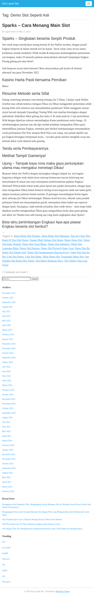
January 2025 (7, 339)
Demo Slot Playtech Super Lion (57, 248)
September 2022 (9, 468)
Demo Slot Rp (82, 248)
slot (3, 542)
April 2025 (6, 325)
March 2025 (7, 330)
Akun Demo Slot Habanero (55, 236)
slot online (6, 547)
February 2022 (8, 491)
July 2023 (6, 422)
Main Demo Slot (51, 256)
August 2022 (7, 473)
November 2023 (8, 404)
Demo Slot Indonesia (59, 244)
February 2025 (8, 334)
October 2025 (7, 297)
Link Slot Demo (33, 256)
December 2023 (8, 399)
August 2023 (7, 417)
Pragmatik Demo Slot (72, 256)
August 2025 (7, 307)
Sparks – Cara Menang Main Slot (36, 25)
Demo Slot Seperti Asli (14, 252)
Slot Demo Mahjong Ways (49, 260)
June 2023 (6, 426)
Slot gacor (6, 581)
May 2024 (6, 376)
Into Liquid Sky (10, 3)
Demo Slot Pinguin (29, 248)
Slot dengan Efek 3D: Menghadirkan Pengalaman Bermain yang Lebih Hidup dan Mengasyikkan (42, 528)
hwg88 (5, 553)
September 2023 (9, 413)
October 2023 (7, 408)
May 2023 (6, 431)
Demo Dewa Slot (73, 240)
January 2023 (7, 450)
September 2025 (9, 302)
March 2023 (7, 440)
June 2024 (6, 371)
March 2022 (7, 487)
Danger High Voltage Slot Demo (46, 240)
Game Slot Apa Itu (79, 252)
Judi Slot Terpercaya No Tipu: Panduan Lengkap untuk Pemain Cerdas (31, 524)
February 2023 (8, 445)
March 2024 (7, 385)
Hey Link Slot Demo (13, 256)
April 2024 (6, 380)
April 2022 (6, 482)
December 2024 (8, 344)
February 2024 (8, 390)
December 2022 (8, 454)
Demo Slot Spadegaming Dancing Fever (48, 252)
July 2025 (6, 311)
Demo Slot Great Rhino (34, 244)
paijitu (4, 570)
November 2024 (8, 348)
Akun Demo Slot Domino (27, 236)
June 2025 (6, 316)
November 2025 (8, 293)
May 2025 (6, 320)
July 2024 (6, 367)
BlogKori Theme (63, 591)
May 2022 (6, 477)
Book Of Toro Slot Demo (15, 240)
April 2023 (6, 436)
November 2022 (8, 459)
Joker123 (6, 559)
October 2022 (7, 463)
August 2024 (7, 362)
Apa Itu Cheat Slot (80, 236)
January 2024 (7, 394)
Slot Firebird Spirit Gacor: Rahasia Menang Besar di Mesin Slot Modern (32, 519)
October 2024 (7, 353)
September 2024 (9, 357)
